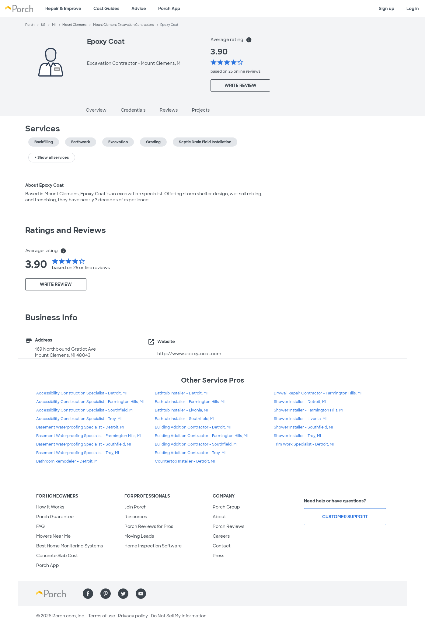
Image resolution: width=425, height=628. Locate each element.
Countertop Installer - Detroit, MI (185, 461)
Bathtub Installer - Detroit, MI (181, 393)
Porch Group (226, 507)
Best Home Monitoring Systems (69, 546)
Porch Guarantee (55, 516)
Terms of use (101, 616)
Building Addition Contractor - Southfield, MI (196, 444)
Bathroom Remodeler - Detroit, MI (67, 461)
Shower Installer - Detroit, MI (300, 401)
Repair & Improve (63, 8)
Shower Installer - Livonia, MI (300, 418)
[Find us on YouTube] (141, 593)
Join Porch (135, 507)
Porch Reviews (228, 526)
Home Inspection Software (153, 546)
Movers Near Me (53, 536)
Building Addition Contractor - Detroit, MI (193, 427)
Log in (412, 8)
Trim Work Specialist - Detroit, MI (304, 444)
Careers (221, 536)
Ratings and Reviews (65, 230)
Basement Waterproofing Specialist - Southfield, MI (83, 444)
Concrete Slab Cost (57, 555)
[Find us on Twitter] (123, 593)
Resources (135, 516)
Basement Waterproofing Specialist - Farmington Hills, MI (88, 435)
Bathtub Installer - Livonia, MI (181, 410)
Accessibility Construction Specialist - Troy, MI (78, 418)
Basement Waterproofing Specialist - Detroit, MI (80, 427)
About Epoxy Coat (44, 185)
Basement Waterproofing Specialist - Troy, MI (77, 452)
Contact (222, 546)
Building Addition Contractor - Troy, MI (190, 452)
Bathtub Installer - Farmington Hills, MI (190, 401)
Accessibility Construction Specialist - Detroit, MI (81, 393)
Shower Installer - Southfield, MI (303, 427)
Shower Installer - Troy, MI (297, 435)
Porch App (169, 8)
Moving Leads (139, 536)
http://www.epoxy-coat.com (189, 353)
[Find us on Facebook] (88, 593)
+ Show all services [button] (52, 157)
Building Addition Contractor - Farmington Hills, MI (201, 435)
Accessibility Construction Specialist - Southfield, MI (84, 410)
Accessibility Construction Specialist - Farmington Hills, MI (90, 401)
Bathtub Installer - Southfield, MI (184, 418)
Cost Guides (106, 8)
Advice (138, 8)
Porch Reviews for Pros (148, 526)
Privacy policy (133, 616)
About (219, 516)
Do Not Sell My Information (179, 616)
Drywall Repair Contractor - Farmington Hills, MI (317, 393)
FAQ (40, 526)
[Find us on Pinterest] (105, 593)
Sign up (386, 8)
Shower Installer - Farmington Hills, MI (308, 410)
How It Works (50, 507)
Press (218, 555)
